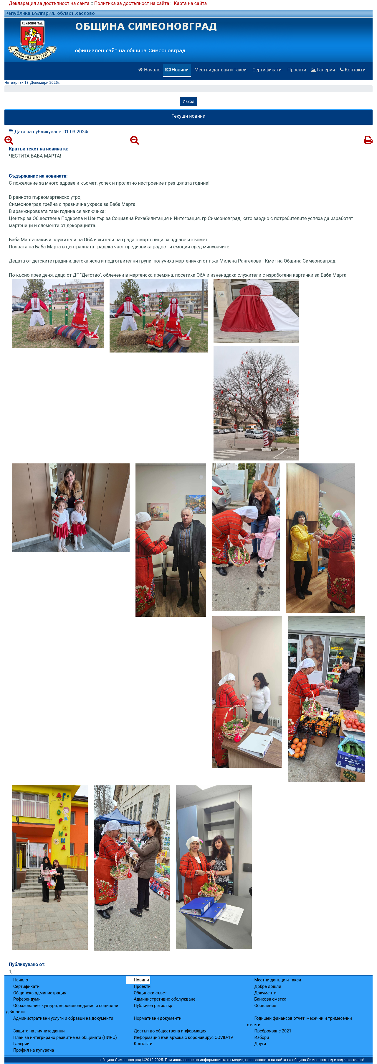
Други (260, 1043)
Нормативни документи (157, 1018)
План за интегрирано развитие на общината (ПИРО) (65, 1037)
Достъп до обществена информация (170, 1031)
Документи (265, 993)
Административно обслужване (164, 999)
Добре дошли (267, 986)
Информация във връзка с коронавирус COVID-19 (183, 1037)
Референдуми (27, 999)
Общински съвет (150, 993)
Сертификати (266, 70)
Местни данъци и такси (220, 70)
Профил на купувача (33, 1050)
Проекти (296, 70)
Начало (149, 70)
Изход (188, 101)
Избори (261, 1037)
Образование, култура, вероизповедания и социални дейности (62, 1009)
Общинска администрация (39, 993)
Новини (176, 70)
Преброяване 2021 (272, 1031)
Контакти (353, 70)
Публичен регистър (153, 1005)
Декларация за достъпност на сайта (49, 3)
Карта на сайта (190, 3)
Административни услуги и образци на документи (63, 1018)
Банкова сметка (270, 999)
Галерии (323, 70)
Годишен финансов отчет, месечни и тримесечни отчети (299, 1021)
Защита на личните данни (39, 1031)
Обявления (265, 1005)
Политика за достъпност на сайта (131, 3)
